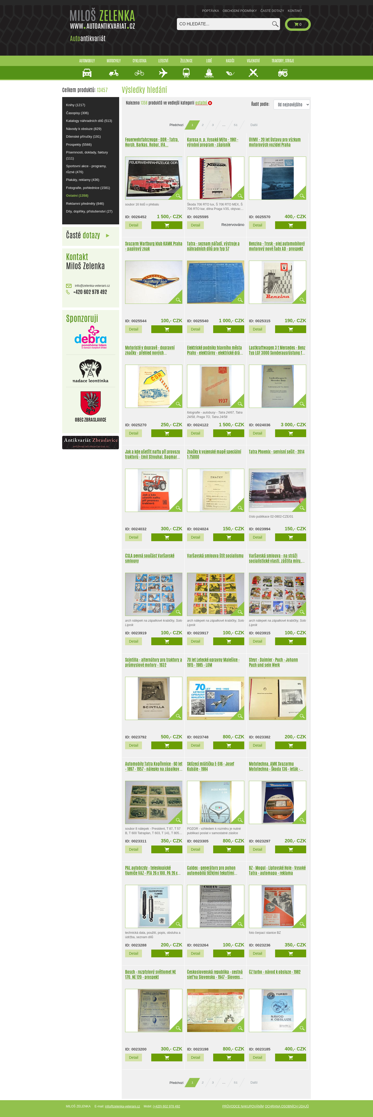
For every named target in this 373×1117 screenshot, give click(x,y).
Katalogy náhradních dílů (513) (89, 121)
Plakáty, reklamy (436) (82, 180)
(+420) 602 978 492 (166, 1106)
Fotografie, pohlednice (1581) (88, 188)
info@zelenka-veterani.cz (88, 286)
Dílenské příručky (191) (83, 136)
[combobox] (228, 24)
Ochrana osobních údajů (287, 1106)
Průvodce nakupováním (243, 1106)
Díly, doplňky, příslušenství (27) (89, 211)
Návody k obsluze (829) (84, 129)
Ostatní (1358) (77, 195)
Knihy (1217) (75, 105)
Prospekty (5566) (79, 144)
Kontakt (295, 11)
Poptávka (210, 11)
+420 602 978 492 (86, 292)
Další (253, 125)
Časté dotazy (272, 11)
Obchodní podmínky (240, 11)
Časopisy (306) (77, 113)
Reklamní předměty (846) (85, 203)
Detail (133, 225)
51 (236, 125)
